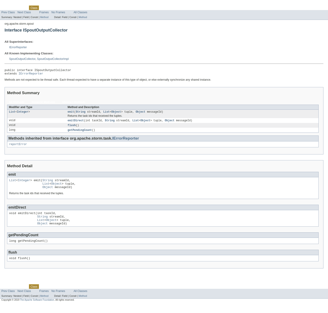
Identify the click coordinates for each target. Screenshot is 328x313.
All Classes (80, 12)
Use (43, 7)
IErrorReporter (18, 47)
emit (71, 113)
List (12, 113)
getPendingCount (80, 132)
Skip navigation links (12, 3)
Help (87, 7)
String (80, 113)
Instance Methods (43, 103)
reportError (18, 147)
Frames (44, 12)
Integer (22, 113)
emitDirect (76, 122)
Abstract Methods (74, 103)
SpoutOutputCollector (22, 59)
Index (77, 7)
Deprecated (65, 7)
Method (44, 17)
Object (116, 113)
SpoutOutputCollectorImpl (53, 59)
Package (21, 7)
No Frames (58, 12)
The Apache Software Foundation (37, 309)
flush (72, 127)
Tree (52, 7)
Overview (7, 7)
